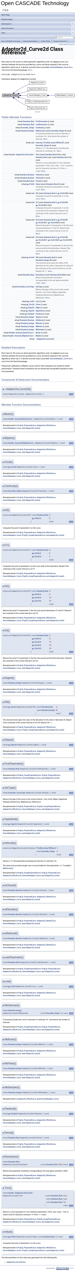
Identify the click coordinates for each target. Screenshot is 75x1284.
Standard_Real (28, 121)
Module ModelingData (30, 41)
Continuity (40, 128)
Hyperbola (40, 311)
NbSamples (40, 330)
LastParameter (41, 125)
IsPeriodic (40, 178)
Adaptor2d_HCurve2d (24, 155)
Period (38, 181)
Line (37, 301)
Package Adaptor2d (59, 41)
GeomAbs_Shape (27, 128)
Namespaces (38, 24)
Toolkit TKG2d (45, 41)
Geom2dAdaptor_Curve (59, 67)
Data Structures (38, 28)
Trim (37, 155)
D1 (37, 202)
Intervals (39, 143)
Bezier (38, 333)
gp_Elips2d (30, 308)
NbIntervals (40, 131)
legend (38, 111)
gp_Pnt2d (30, 184)
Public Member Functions (66, 44)
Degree (38, 317)
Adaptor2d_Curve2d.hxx (16, 1262)
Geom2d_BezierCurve (24, 333)
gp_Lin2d (30, 301)
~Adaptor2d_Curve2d (44, 339)
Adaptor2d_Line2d (32, 428)
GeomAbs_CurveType (25, 287)
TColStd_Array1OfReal (52, 143)
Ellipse (38, 308)
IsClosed (39, 175)
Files (38, 33)
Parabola (39, 314)
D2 (37, 220)
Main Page (6, 15)
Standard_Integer (27, 131)
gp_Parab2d (29, 314)
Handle (11, 155)
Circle (38, 304)
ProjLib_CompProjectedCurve (33, 535)
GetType (39, 287)
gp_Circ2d (30, 304)
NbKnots (39, 326)
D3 (37, 237)
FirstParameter (42, 121)
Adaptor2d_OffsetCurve (46, 425)
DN (37, 257)
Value (38, 184)
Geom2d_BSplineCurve (24, 336)
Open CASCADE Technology (10, 41)
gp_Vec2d (40, 205)
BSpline (39, 336)
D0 (37, 193)
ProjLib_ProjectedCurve (26, 425)
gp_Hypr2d (30, 311)
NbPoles (39, 323)
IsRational (40, 320)
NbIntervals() (8, 868)
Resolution (40, 275)
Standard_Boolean (27, 175)
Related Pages (7, 19)
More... (30, 70)
